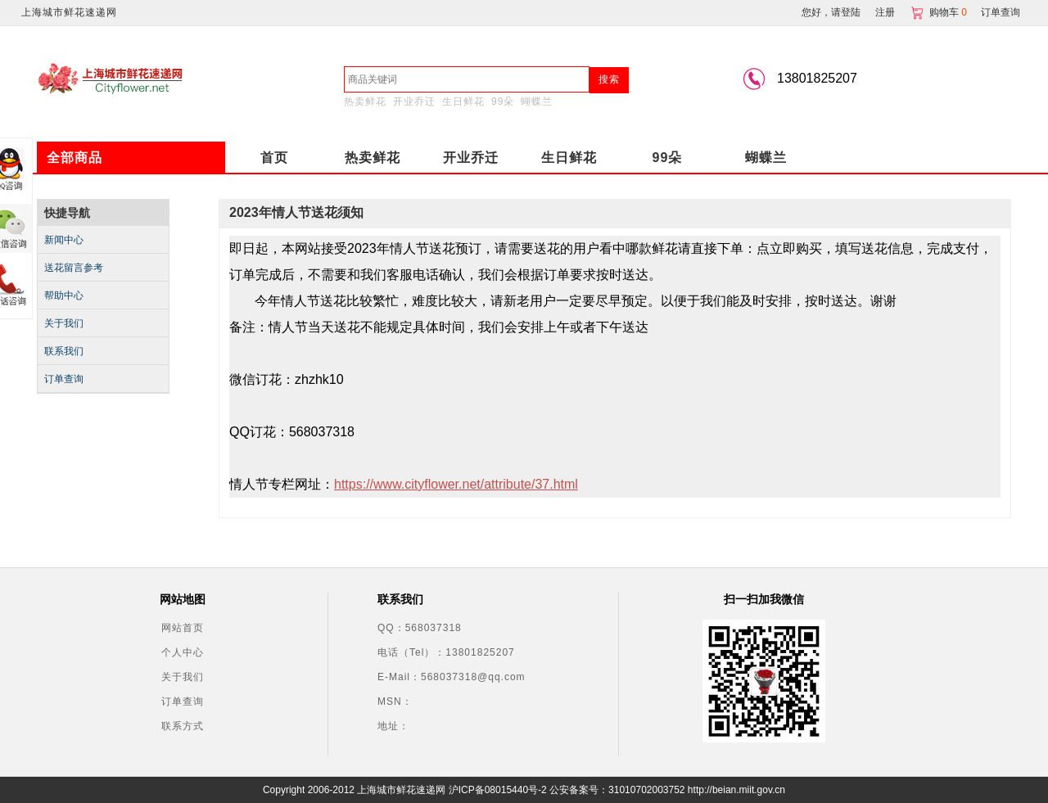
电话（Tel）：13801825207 (446, 652)
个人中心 (182, 652)
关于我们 (64, 323)
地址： (393, 726)
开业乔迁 (414, 101)
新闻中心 (64, 240)
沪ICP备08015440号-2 (498, 790)
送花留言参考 (73, 267)
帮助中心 (64, 295)
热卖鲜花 (365, 101)
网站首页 (182, 628)
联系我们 (64, 351)
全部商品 (74, 158)
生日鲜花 (463, 101)
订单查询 (1000, 12)
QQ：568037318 (419, 628)
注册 (885, 12)
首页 (274, 158)
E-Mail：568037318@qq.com (451, 677)
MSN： (395, 701)
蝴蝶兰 (537, 101)
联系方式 (182, 726)
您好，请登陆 (831, 12)
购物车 (939, 12)
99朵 (502, 101)
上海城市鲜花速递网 (69, 12)
